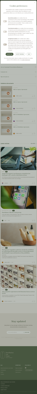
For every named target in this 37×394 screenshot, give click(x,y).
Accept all (9, 54)
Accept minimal (20, 54)
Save (29, 54)
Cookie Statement (25, 60)
